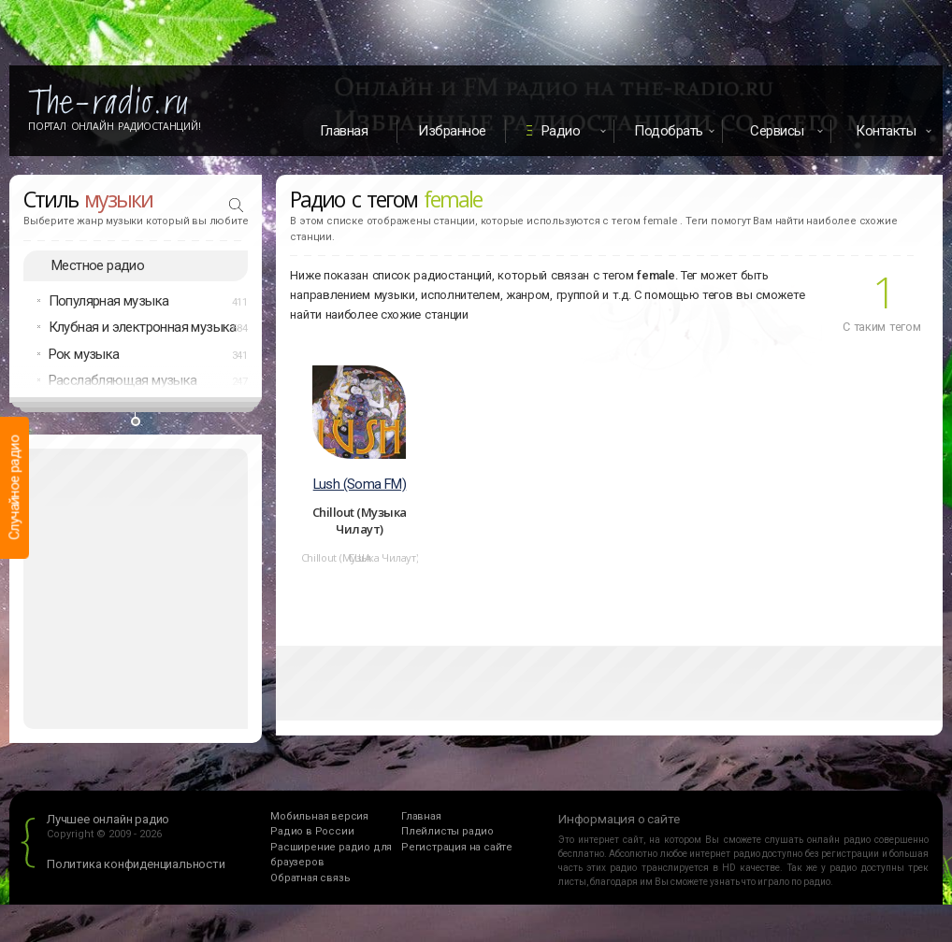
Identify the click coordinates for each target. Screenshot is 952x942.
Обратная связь (310, 878)
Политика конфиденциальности (136, 864)
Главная (344, 130)
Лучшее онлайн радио (108, 819)
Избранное (452, 130)
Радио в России (311, 831)
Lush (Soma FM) (360, 484)
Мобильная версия (319, 816)
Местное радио (97, 265)
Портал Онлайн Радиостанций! (114, 126)
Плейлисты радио (447, 831)
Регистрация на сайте (456, 847)
